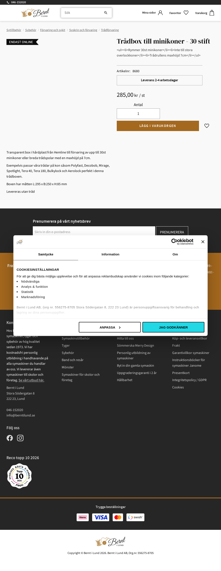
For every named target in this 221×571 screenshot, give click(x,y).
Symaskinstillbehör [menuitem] (76, 338)
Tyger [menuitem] (66, 345)
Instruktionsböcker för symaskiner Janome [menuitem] (188, 363)
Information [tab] (111, 254)
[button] (178, 13)
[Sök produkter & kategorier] (85, 13)
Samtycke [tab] (45, 254)
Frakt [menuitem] (176, 345)
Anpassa (109, 327)
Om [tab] (175, 254)
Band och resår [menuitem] (73, 360)
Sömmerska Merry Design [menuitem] (135, 345)
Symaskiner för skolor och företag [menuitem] (81, 377)
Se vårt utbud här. (31, 380)
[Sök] (104, 13)
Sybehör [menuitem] (68, 352)
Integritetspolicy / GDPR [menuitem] (189, 380)
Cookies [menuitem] (178, 387)
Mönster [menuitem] (68, 367)
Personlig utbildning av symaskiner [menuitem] (133, 355)
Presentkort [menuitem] (180, 373)
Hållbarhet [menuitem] (124, 380)
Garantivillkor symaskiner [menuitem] (190, 352)
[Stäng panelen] (202, 241)
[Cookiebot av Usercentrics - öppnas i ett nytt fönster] (174, 241)
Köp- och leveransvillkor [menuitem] (189, 338)
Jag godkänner (173, 327)
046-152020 (18, 2)
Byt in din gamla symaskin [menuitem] (135, 365)
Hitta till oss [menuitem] (125, 338)
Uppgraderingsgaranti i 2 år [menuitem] (137, 373)
